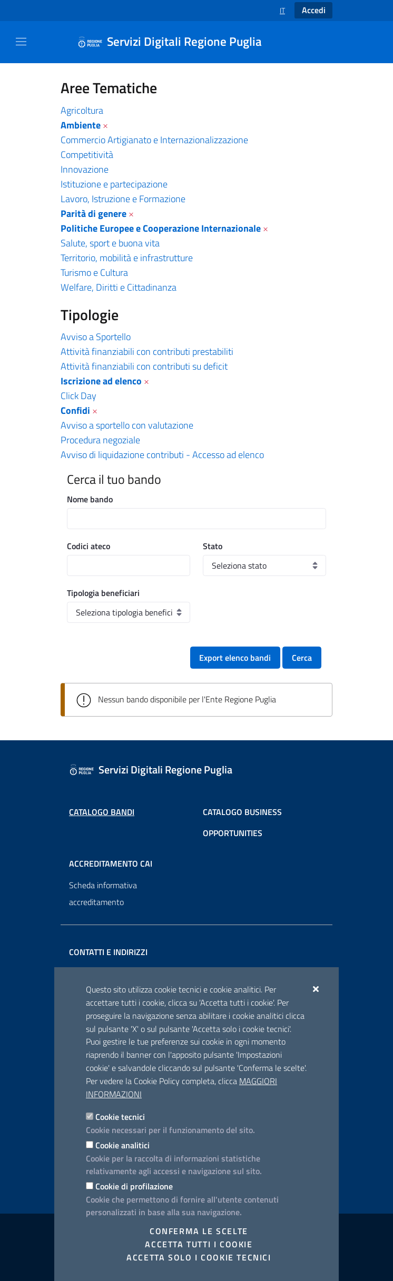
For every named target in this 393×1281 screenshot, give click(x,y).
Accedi (314, 10)
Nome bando (90, 499)
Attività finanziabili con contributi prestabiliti (147, 351)
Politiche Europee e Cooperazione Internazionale (161, 228)
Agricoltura (82, 110)
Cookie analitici (122, 1145)
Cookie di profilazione (134, 1186)
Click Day (78, 396)
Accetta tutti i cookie (198, 1244)
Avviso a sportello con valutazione (127, 425)
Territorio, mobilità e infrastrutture (127, 258)
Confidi (75, 410)
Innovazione (85, 169)
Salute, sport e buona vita (110, 243)
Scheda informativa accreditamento (103, 893)
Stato (212, 546)
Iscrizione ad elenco (101, 381)
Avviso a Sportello (96, 337)
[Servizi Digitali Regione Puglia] (175, 42)
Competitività (87, 154)
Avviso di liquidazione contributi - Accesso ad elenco (162, 455)
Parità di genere (93, 213)
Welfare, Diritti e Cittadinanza (118, 287)
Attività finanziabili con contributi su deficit (144, 366)
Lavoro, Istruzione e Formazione (123, 199)
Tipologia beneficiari (103, 593)
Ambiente (81, 125)
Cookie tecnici (120, 1116)
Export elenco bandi (235, 657)
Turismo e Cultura (94, 272)
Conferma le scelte (199, 1231)
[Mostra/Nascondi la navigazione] (21, 41)
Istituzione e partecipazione (114, 184)
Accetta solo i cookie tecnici (198, 1257)
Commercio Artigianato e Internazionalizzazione (154, 140)
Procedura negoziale (100, 440)
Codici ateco (88, 546)
